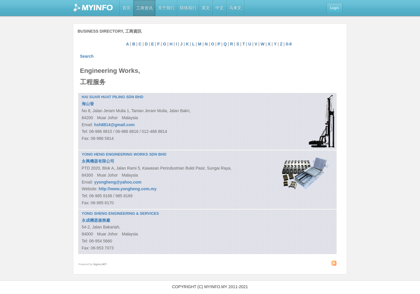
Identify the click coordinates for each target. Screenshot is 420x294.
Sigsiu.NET (100, 264)
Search (87, 56)
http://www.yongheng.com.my (128, 188)
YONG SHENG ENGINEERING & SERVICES (120, 213)
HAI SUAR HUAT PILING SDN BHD (112, 97)
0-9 (289, 44)
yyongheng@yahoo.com (117, 182)
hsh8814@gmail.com (114, 124)
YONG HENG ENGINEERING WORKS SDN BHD (124, 154)
